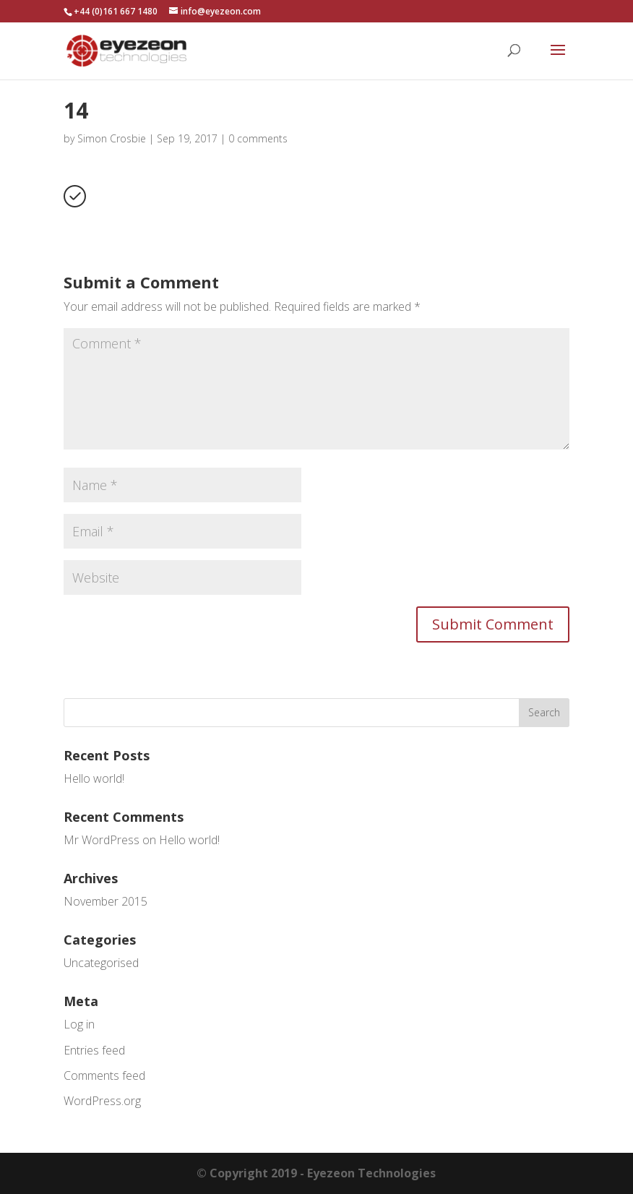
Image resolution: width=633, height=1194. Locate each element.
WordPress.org (102, 1101)
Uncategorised (101, 963)
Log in (79, 1024)
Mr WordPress (101, 840)
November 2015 (105, 901)
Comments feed (104, 1075)
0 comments (258, 138)
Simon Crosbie (111, 138)
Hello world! (94, 778)
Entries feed (94, 1050)
